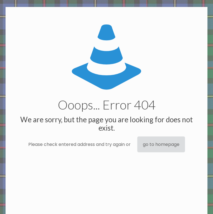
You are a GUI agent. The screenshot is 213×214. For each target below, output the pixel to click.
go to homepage (161, 144)
